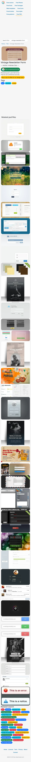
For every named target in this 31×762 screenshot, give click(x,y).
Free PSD (19, 14)
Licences (10, 749)
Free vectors (10, 2)
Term (15, 749)
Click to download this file (10, 69)
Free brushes (10, 11)
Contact (15, 752)
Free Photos (19, 2)
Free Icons (20, 8)
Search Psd (6, 40)
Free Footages (19, 5)
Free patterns (10, 14)
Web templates (10, 8)
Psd (7, 44)
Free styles (19, 11)
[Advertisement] (15, 27)
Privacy (20, 749)
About (25, 749)
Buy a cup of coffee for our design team (13, 77)
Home (3, 44)
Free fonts (9, 5)
